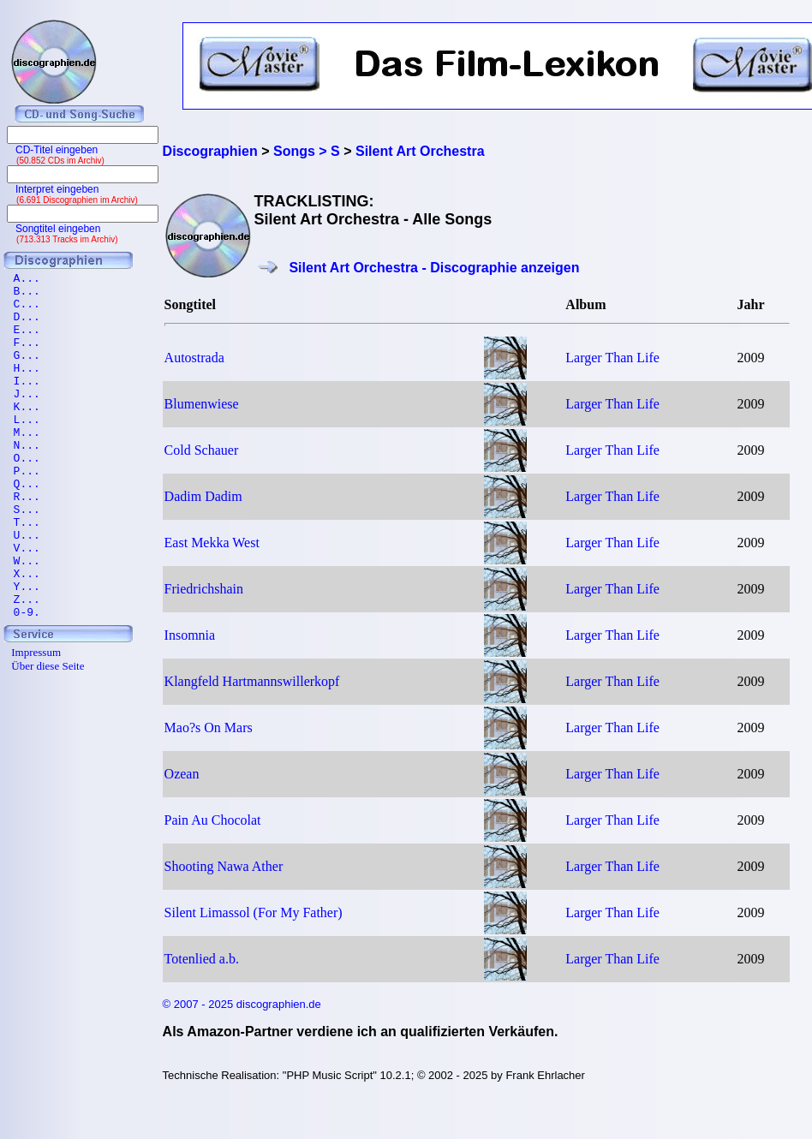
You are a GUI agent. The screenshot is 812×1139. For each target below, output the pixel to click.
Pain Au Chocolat (212, 820)
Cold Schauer (201, 450)
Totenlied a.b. (201, 958)
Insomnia (190, 635)
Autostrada (194, 357)
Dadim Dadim (203, 496)
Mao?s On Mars (208, 727)
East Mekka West (212, 542)
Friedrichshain (203, 588)
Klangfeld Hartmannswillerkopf (252, 681)
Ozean (182, 773)
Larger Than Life (612, 357)
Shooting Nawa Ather (224, 866)
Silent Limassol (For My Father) (253, 912)
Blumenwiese (201, 404)
